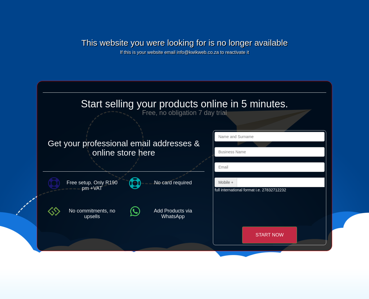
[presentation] (261, 209)
